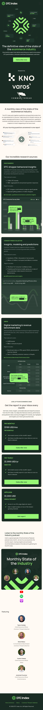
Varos (18, 702)
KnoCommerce (10, 702)
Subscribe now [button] (21, 60)
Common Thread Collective (30, 702)
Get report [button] (21, 516)
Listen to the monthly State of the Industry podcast (19, 534)
